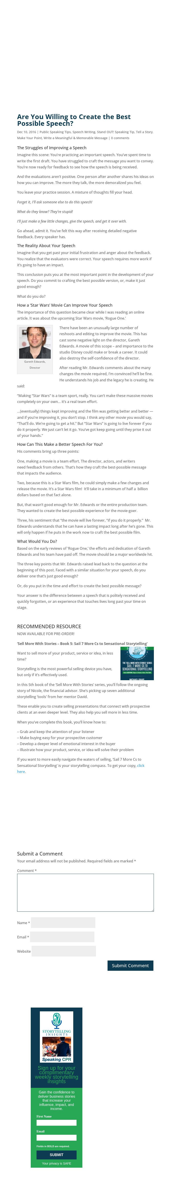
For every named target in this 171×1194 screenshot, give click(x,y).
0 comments (120, 138)
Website (24, 951)
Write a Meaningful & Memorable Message (76, 138)
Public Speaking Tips (55, 132)
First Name (44, 1116)
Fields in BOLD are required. (53, 1146)
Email (23, 937)
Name (23, 922)
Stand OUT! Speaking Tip (115, 132)
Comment (27, 870)
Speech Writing (84, 132)
